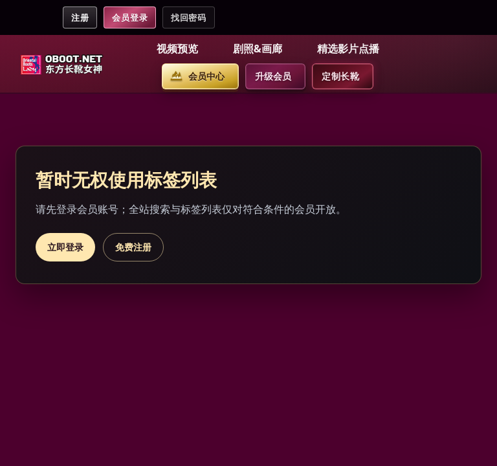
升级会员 (273, 76)
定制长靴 (340, 76)
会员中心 (206, 76)
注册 (80, 17)
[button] (179, 49)
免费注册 (133, 247)
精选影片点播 (348, 48)
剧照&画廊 (257, 48)
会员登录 (130, 17)
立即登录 (65, 247)
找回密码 (188, 17)
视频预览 (177, 48)
